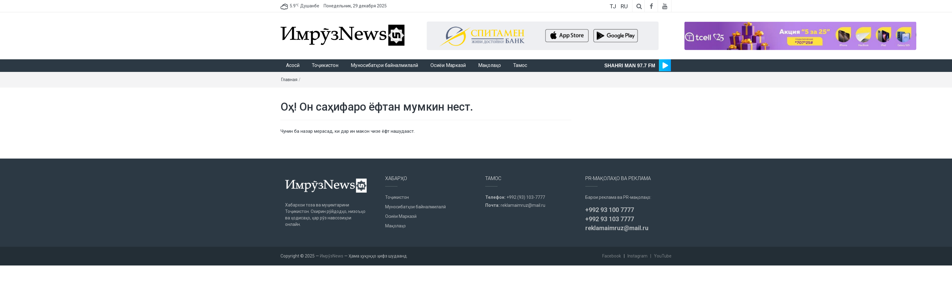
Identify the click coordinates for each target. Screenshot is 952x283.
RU (624, 6)
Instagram (637, 256)
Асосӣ (293, 65)
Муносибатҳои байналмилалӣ (384, 65)
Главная (289, 79)
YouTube (663, 256)
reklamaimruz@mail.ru (523, 205)
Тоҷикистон (325, 65)
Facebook (611, 256)
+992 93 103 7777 (609, 219)
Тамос (520, 65)
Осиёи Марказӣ (448, 65)
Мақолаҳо (489, 65)
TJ (613, 6)
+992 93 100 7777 (609, 210)
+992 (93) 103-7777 (525, 197)
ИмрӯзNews (331, 256)
